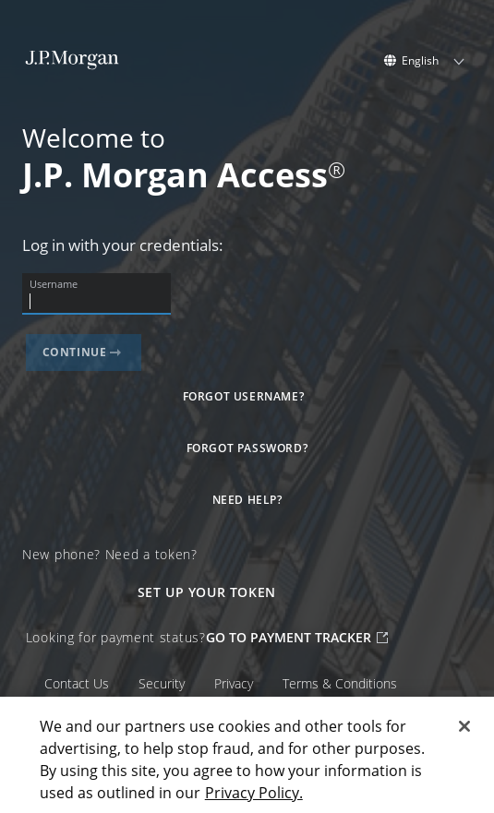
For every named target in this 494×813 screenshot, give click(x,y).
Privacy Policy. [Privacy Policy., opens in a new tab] (254, 793)
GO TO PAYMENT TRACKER (297, 637)
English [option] (420, 61)
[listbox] (433, 61)
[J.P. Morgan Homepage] (72, 65)
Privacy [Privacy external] (233, 684)
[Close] (464, 726)
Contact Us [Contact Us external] (76, 684)
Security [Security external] (162, 684)
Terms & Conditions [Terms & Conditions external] (340, 684)
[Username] (96, 302)
